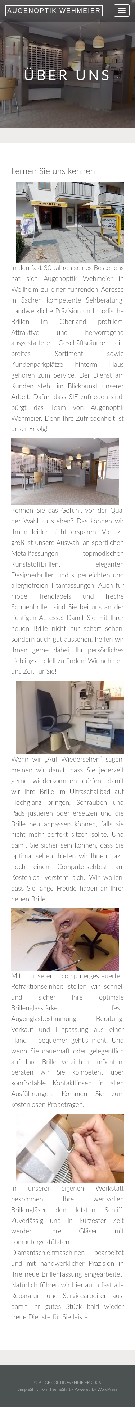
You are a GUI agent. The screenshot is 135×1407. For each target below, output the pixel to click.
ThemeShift (60, 1389)
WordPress (107, 1389)
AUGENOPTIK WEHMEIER (54, 10)
